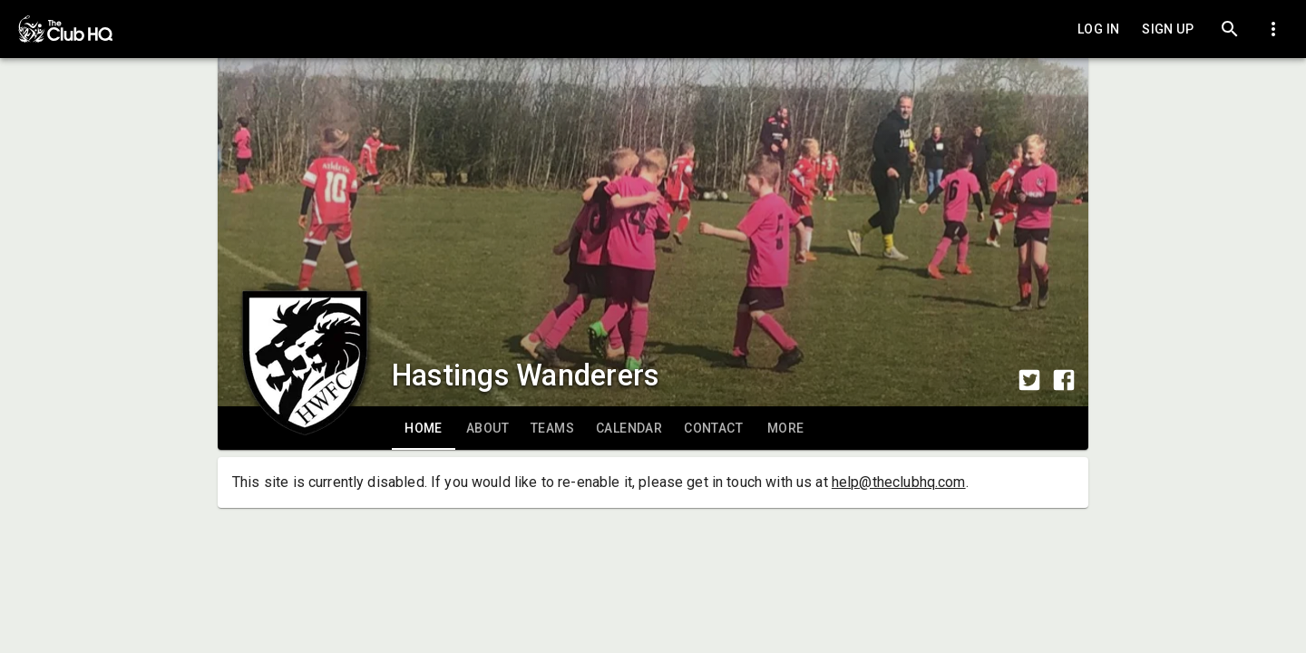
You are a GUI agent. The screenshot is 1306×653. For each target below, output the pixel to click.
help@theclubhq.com (899, 482)
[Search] (1230, 29)
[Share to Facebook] (1064, 380)
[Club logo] (304, 322)
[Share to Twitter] (1029, 380)
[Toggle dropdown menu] (1273, 29)
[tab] (423, 428)
